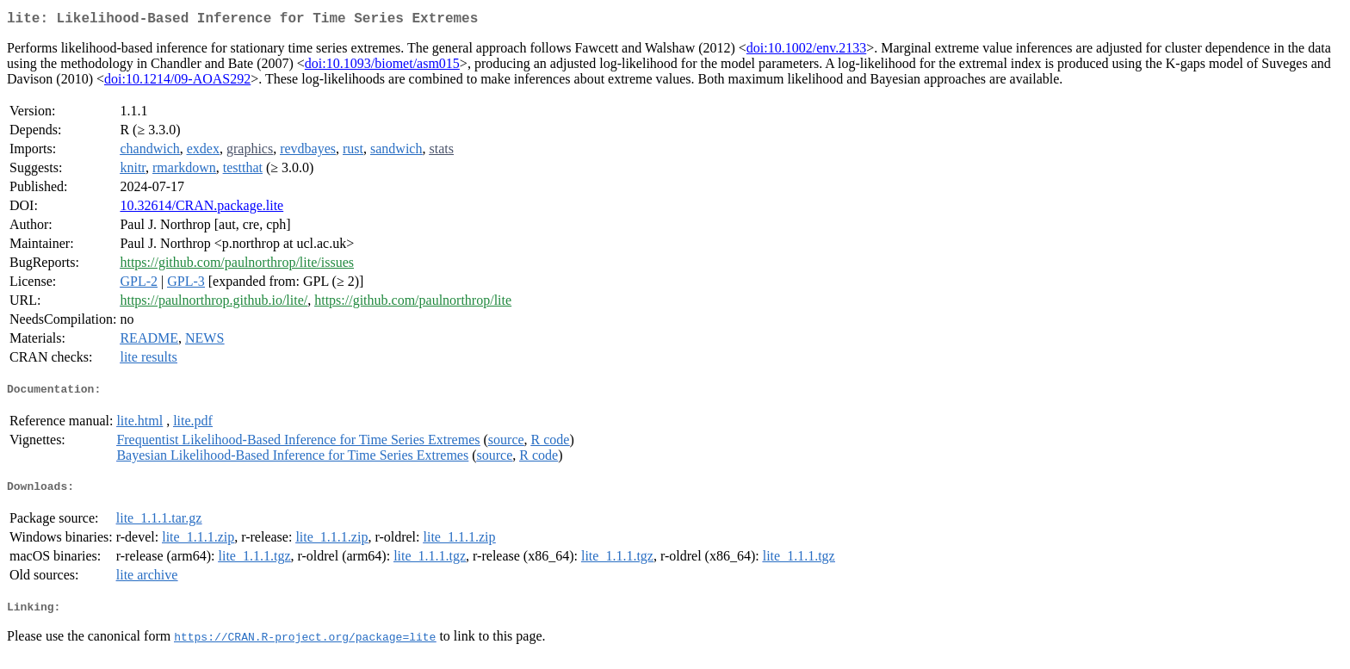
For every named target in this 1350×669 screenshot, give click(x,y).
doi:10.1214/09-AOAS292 (177, 82)
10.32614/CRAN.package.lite (201, 208)
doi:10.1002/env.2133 (806, 51)
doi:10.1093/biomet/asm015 (382, 66)
